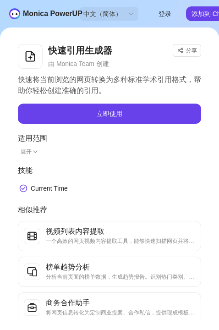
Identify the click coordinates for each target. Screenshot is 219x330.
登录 (165, 13)
